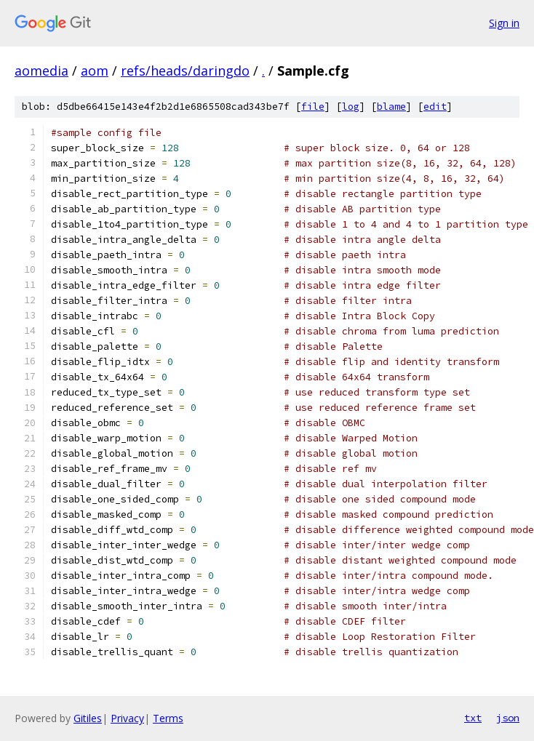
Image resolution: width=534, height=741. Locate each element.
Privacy (127, 718)
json (507, 717)
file (312, 106)
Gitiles (87, 718)
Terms (168, 718)
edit (435, 106)
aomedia (41, 70)
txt (473, 717)
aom (94, 70)
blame (391, 106)
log (350, 106)
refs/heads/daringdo (185, 70)
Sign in (504, 23)
